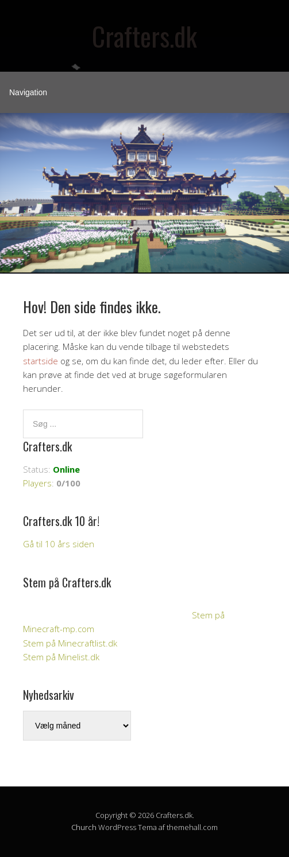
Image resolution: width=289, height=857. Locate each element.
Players (37, 483)
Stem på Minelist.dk (61, 657)
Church (84, 827)
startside (40, 361)
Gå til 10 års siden (58, 544)
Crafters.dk (144, 36)
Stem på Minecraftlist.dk (70, 643)
